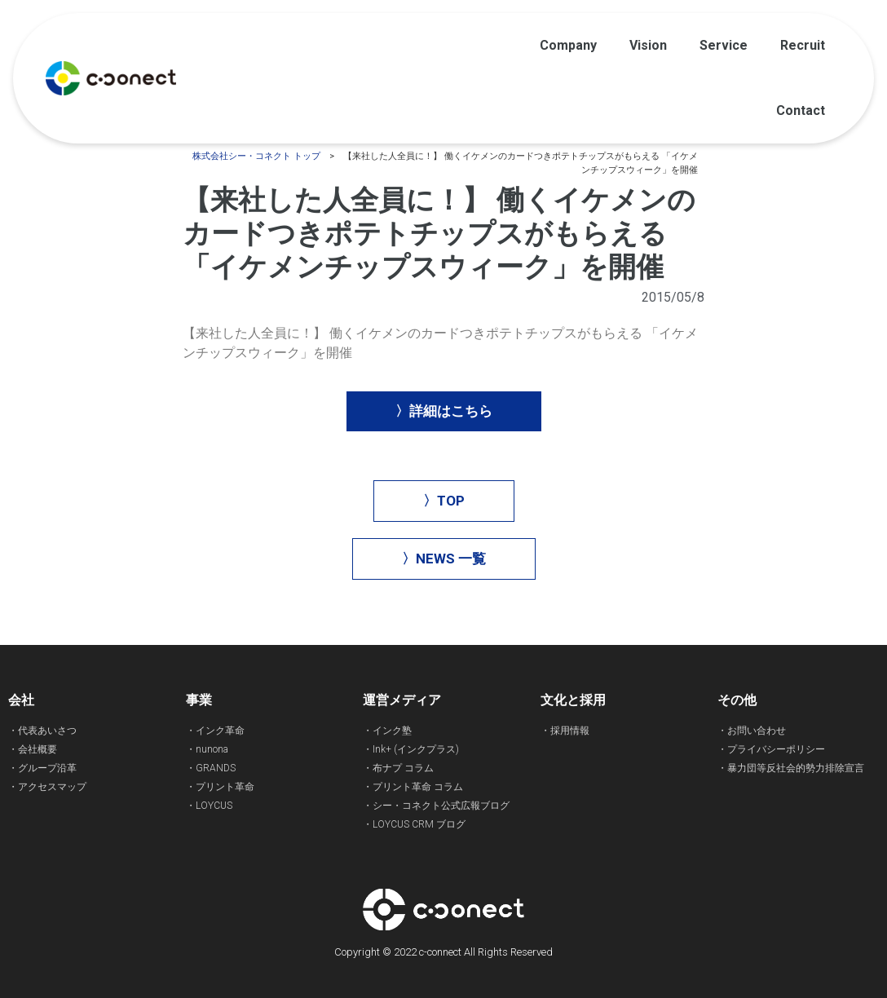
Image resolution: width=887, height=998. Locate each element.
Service (723, 45)
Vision (648, 45)
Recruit (802, 45)
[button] (443, 411)
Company (568, 45)
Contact (800, 110)
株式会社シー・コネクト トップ (256, 156)
